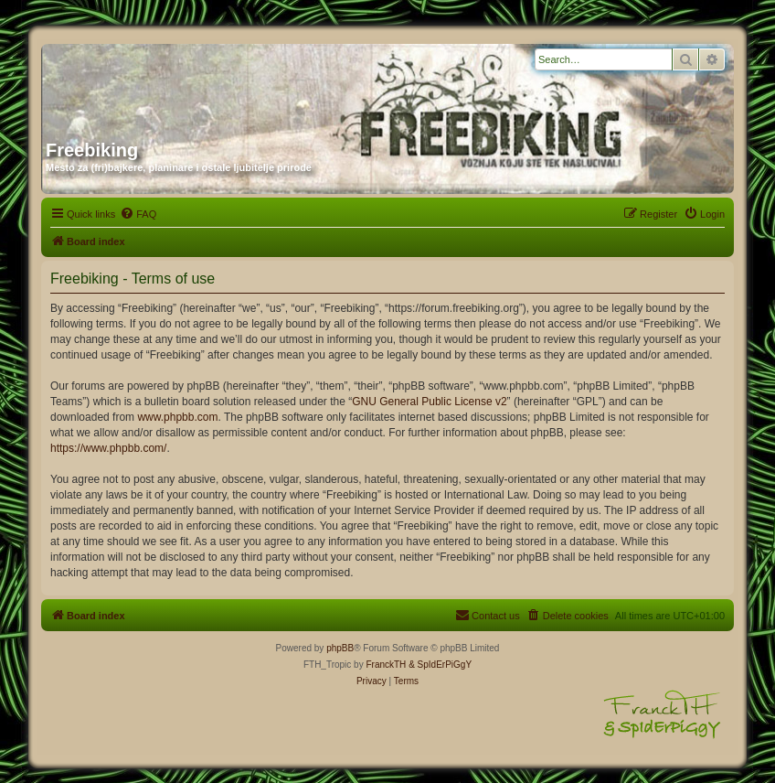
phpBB (340, 648)
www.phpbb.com (177, 417)
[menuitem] (138, 214)
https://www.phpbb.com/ (108, 448)
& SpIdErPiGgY (440, 665)
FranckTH (386, 665)
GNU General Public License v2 (429, 401)
